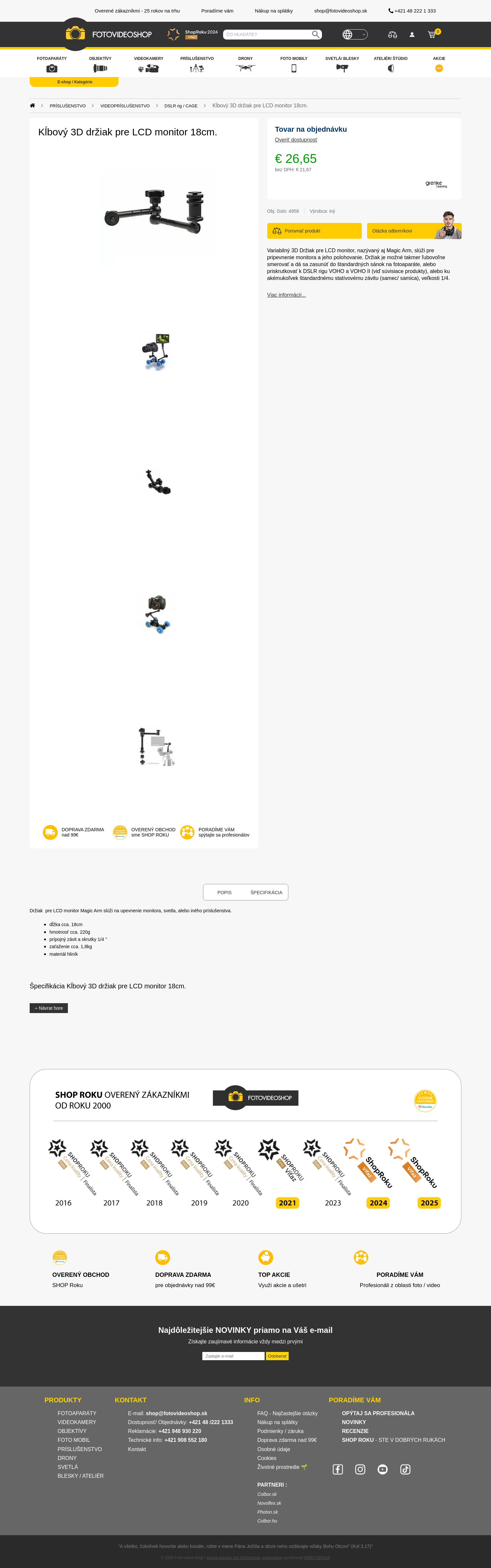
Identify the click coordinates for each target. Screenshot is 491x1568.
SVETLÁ (68, 1467)
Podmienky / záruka (280, 1431)
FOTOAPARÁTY (77, 1413)
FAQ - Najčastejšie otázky (287, 1413)
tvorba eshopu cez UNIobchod (233, 1557)
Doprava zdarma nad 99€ (287, 1440)
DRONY (67, 1458)
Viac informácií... (286, 295)
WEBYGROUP (317, 1557)
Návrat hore (49, 1008)
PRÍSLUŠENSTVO (80, 1449)
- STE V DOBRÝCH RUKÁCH (394, 1440)
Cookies (266, 1458)
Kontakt (137, 1449)
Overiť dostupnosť (296, 140)
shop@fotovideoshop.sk (176, 1413)
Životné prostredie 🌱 (282, 1467)
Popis (224, 892)
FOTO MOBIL (74, 1440)
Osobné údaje (273, 1449)
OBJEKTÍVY (72, 1431)
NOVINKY (354, 1422)
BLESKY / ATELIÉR (81, 1476)
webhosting (272, 1557)
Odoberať (277, 1356)
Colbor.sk (267, 1494)
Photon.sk (267, 1512)
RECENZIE (355, 1431)
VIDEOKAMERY (77, 1422)
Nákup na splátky (277, 1422)
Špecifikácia (266, 892)
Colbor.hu (267, 1521)
